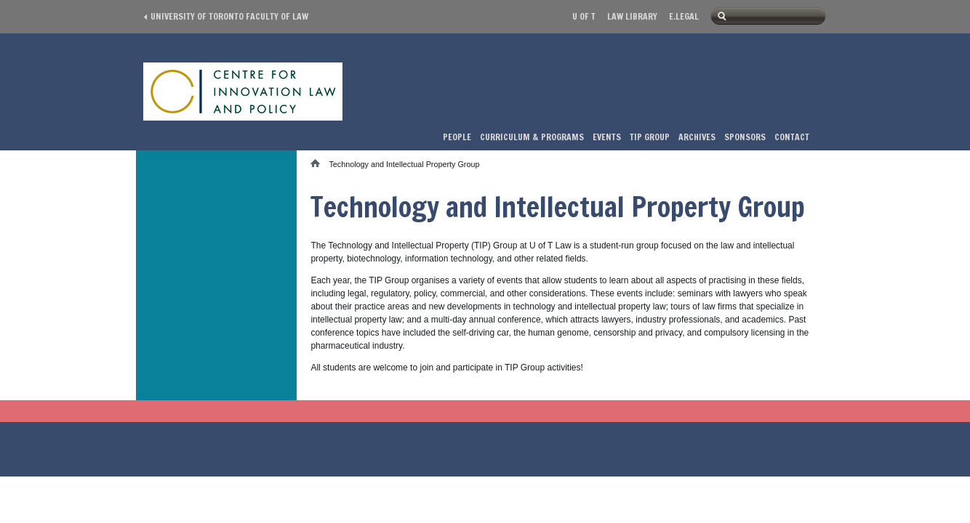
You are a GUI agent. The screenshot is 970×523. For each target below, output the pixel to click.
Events (607, 137)
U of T (584, 16)
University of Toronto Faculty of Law (229, 16)
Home (319, 163)
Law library (632, 16)
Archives (697, 137)
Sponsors (745, 137)
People (457, 137)
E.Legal (684, 16)
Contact (791, 137)
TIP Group (650, 137)
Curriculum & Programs (532, 137)
